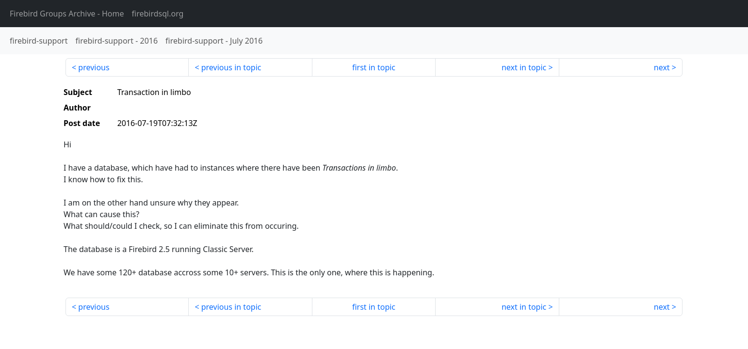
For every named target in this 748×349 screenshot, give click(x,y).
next (662, 67)
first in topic (373, 67)
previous (93, 67)
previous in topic (231, 67)
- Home (67, 13)
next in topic (524, 67)
